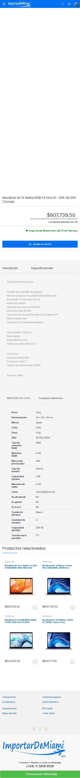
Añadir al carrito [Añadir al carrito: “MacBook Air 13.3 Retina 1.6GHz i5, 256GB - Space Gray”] (72, 662)
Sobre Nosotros (50, 702)
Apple (39, 422)
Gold (38, 427)
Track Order (48, 713)
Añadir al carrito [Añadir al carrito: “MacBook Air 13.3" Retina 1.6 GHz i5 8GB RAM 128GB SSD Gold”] (35, 607)
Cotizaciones (9, 697)
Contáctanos (8, 702)
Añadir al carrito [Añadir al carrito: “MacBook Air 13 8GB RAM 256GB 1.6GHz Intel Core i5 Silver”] (35, 662)
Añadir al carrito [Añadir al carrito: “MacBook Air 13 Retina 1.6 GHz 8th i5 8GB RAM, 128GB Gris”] (72, 607)
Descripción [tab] (10, 268)
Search (62, 4)
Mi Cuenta (47, 708)
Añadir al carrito (42, 244)
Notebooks (57, 398)
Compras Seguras (51, 697)
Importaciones (9, 708)
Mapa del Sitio (9, 713)
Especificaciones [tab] (42, 268)
